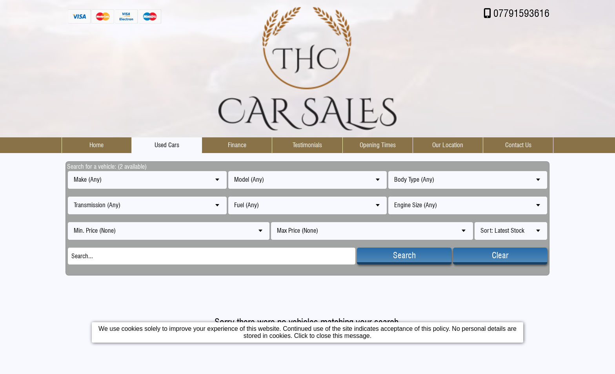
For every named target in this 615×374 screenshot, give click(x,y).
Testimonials (307, 145)
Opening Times (378, 145)
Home (96, 145)
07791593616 (521, 13)
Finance (237, 145)
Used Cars (167, 145)
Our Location (447, 145)
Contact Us (518, 145)
